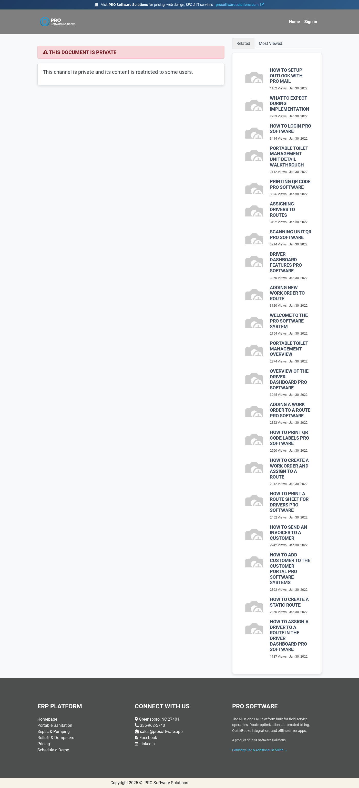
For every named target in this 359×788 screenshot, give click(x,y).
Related (243, 43)
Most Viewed (270, 43)
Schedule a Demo (53, 750)
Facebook (148, 737)
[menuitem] (294, 22)
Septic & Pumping (53, 731)
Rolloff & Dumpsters (55, 737)
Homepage (47, 719)
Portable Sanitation (54, 725)
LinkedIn (147, 743)
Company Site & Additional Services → (260, 750)
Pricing (43, 743)
